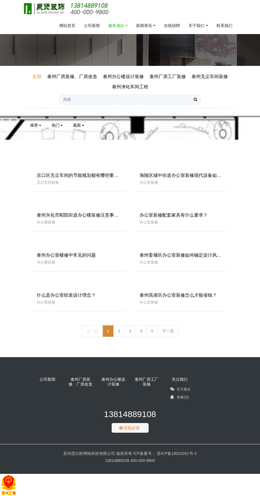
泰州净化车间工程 (130, 86)
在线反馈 (129, 428)
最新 (79, 125)
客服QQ (179, 398)
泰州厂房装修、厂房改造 (72, 76)
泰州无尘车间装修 (210, 76)
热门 (58, 125)
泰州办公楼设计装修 (123, 76)
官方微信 (180, 390)
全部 (36, 76)
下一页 (168, 331)
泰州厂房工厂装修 (167, 76)
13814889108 (130, 414)
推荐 (36, 125)
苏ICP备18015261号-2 (176, 453)
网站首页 (67, 25)
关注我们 (180, 379)
